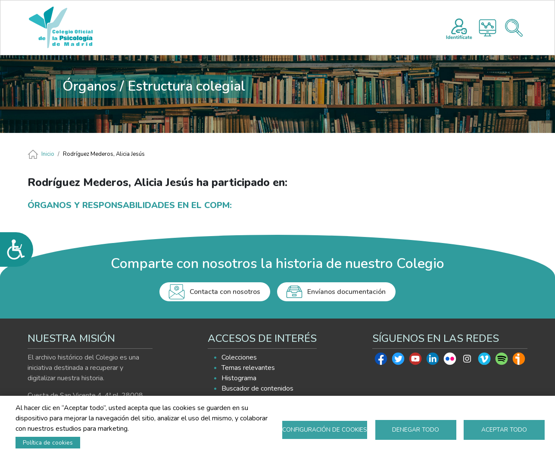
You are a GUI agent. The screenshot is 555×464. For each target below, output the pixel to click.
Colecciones (239, 357)
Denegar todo (415, 430)
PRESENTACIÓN (204, 27)
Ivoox (518, 360)
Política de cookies (48, 443)
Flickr (449, 360)
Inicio (47, 154)
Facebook (381, 360)
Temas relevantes (248, 367)
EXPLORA (332, 27)
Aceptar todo (504, 430)
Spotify (501, 360)
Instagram (467, 360)
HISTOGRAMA (278, 27)
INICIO (153, 27)
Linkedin (432, 360)
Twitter (398, 360)
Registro (459, 28)
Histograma (487, 28)
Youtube (415, 360)
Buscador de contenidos (257, 388)
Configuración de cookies (324, 430)
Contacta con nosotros (225, 292)
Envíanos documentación (346, 292)
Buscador (514, 28)
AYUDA (384, 27)
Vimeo (484, 360)
